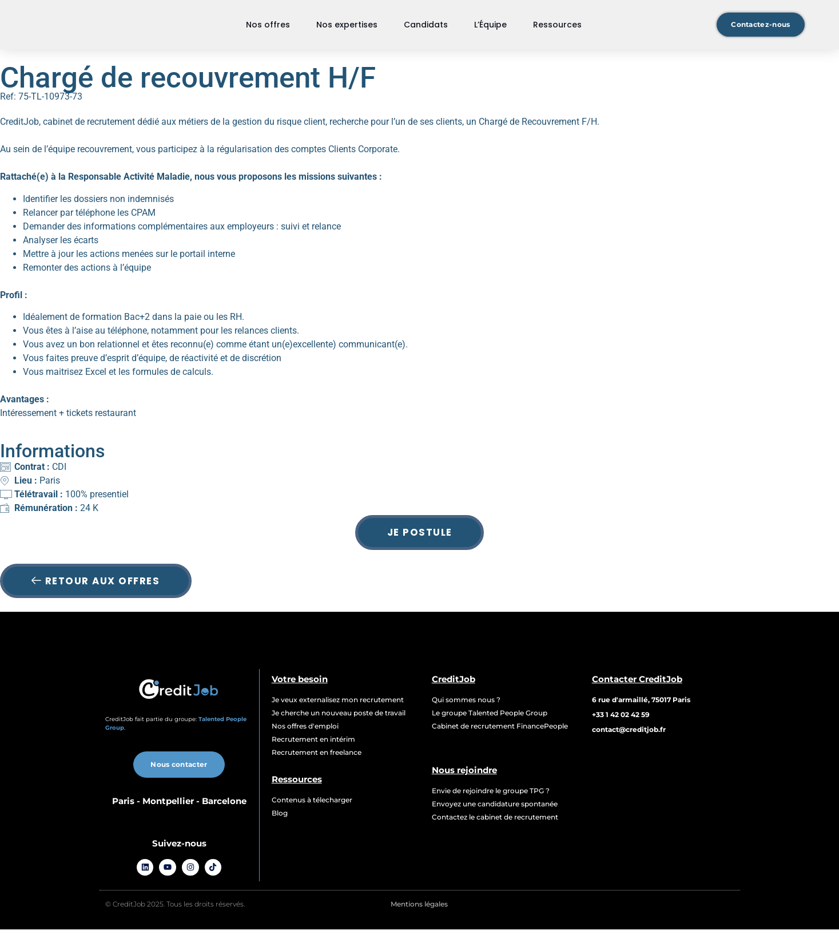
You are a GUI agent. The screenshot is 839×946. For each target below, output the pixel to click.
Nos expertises (346, 31)
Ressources (557, 31)
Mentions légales (419, 920)
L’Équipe (490, 31)
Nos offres (268, 31)
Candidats (426, 31)
